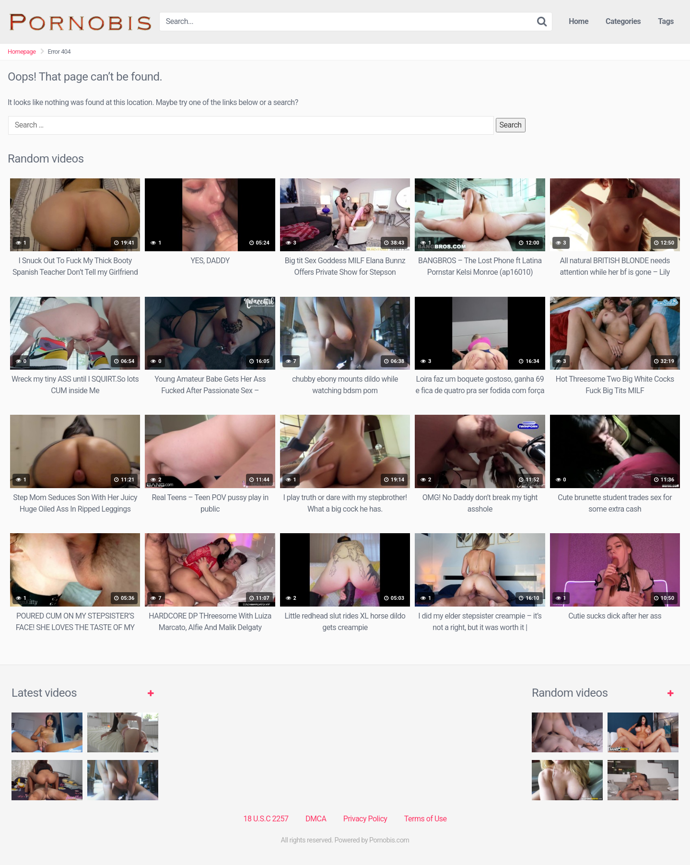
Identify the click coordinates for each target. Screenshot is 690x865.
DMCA (315, 818)
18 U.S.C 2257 (265, 818)
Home (578, 21)
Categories (623, 21)
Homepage (22, 51)
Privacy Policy (365, 818)
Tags (666, 21)
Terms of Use (425, 818)
